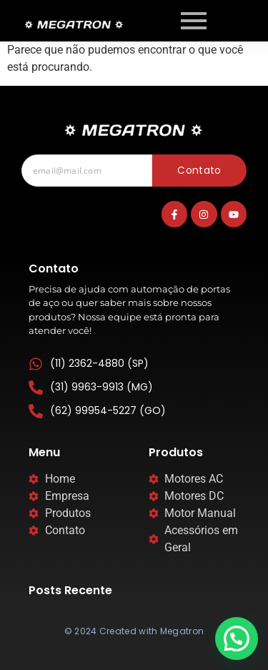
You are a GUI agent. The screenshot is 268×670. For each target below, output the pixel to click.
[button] (236, 638)
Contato (199, 170)
